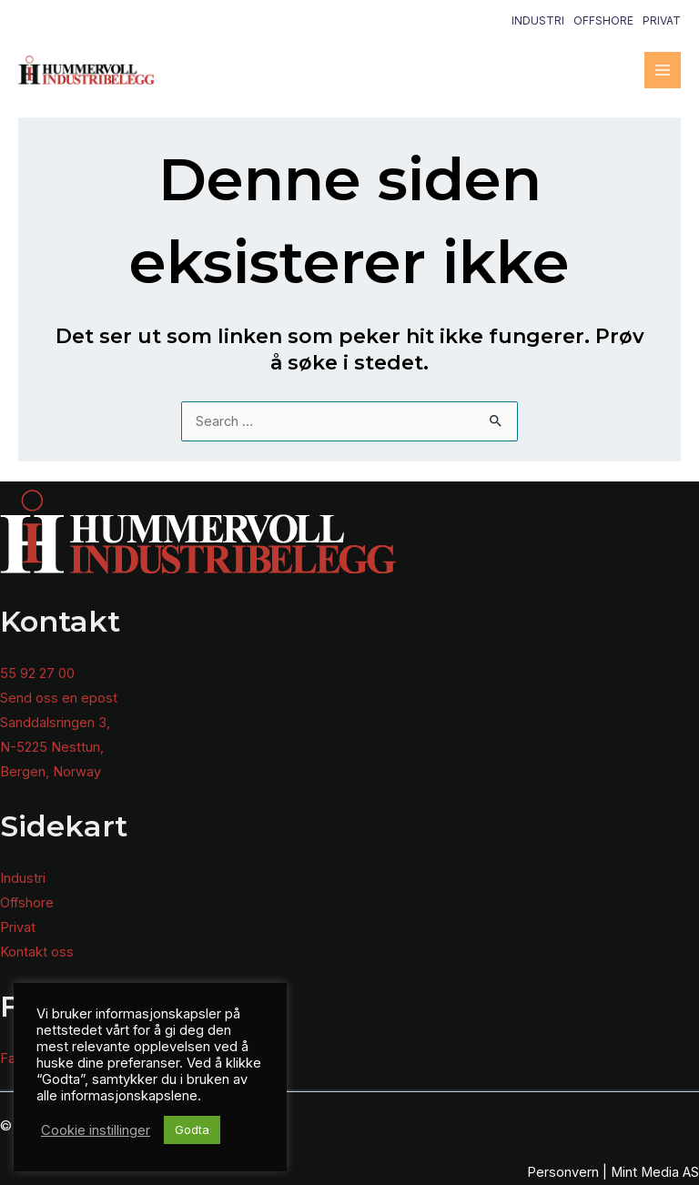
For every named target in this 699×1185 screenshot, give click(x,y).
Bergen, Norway (50, 772)
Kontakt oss (37, 952)
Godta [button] (192, 1129)
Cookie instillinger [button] (95, 1130)
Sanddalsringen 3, (55, 722)
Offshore (603, 20)
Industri (538, 20)
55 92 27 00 (37, 673)
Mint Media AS (655, 1172)
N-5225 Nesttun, (52, 747)
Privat (662, 20)
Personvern (563, 1172)
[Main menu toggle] (662, 70)
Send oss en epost (58, 698)
